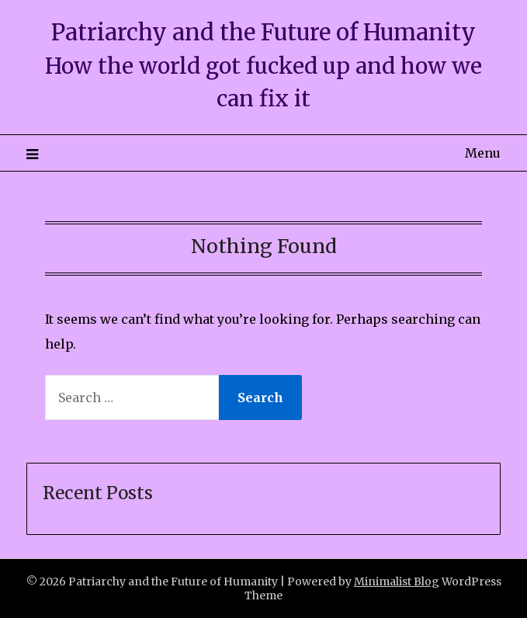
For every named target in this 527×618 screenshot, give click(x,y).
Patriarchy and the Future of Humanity (263, 32)
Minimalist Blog (396, 581)
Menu (483, 153)
